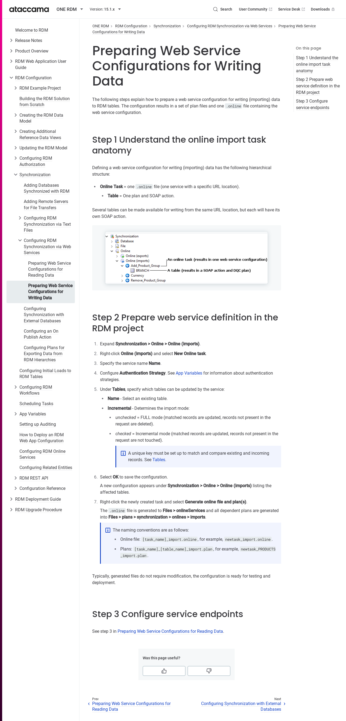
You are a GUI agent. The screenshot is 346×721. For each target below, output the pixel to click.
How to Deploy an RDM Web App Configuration (41, 437)
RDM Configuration (33, 77)
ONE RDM (100, 26)
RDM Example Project (40, 88)
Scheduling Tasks (36, 403)
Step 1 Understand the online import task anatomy (317, 64)
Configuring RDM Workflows (35, 390)
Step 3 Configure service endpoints (312, 104)
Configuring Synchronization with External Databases (44, 314)
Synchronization (35, 174)
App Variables (32, 414)
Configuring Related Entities (45, 467)
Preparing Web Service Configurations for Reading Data (49, 269)
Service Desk (292, 9)
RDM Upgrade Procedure (38, 509)
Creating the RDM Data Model (41, 118)
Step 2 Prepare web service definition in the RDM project (318, 86)
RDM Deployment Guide (38, 499)
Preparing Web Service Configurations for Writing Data (50, 291)
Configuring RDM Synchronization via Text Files (47, 224)
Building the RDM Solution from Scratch (44, 101)
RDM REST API (33, 478)
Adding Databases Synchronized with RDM (46, 188)
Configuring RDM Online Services (42, 454)
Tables (158, 459)
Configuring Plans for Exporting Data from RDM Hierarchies (44, 353)
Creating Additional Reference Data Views (40, 134)
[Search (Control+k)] (222, 9)
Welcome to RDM (31, 30)
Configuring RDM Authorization (35, 161)
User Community (256, 9)
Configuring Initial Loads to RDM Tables (45, 373)
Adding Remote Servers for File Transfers (46, 204)
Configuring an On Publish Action (41, 334)
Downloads (323, 9)
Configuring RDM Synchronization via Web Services (47, 246)
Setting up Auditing (37, 424)
